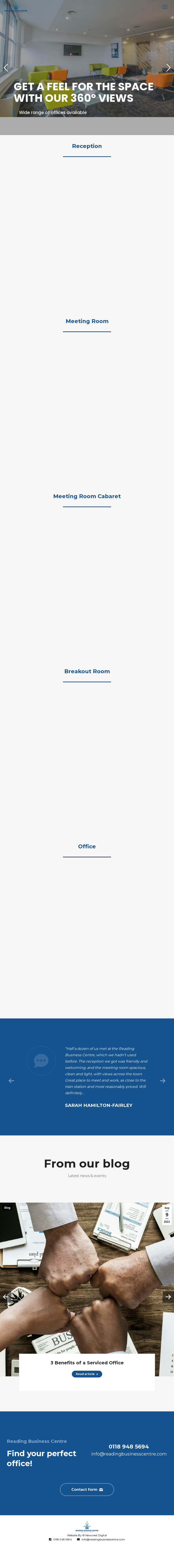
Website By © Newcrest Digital (87, 1535)
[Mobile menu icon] (164, 6)
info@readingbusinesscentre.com (103, 1539)
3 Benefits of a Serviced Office (87, 1362)
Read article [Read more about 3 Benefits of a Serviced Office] (87, 1374)
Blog (7, 1207)
